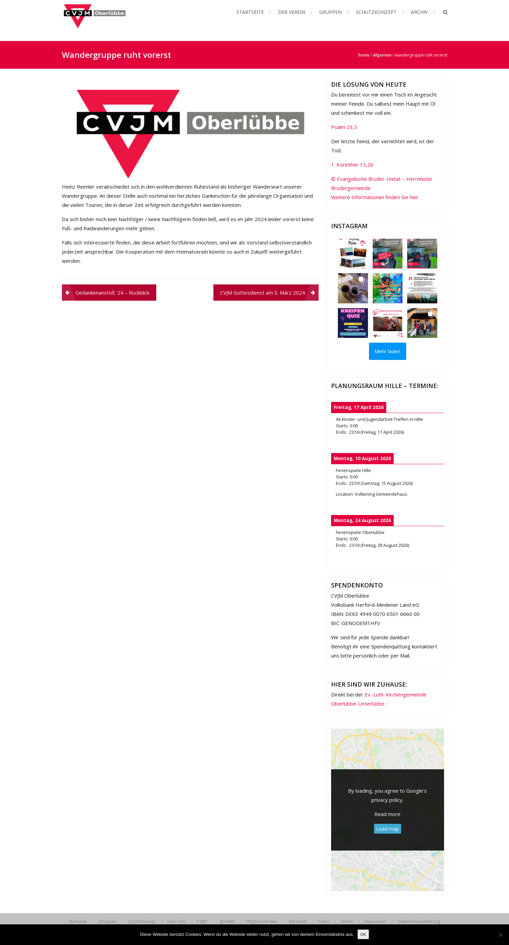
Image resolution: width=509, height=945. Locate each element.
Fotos (323, 922)
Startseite (250, 12)
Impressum (375, 922)
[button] (353, 254)
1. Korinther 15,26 (352, 164)
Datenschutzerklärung (419, 922)
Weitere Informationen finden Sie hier (374, 197)
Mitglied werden (261, 922)
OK (363, 934)
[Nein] (500, 934)
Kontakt (227, 922)
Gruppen (330, 12)
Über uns (176, 922)
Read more (387, 814)
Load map (387, 828)
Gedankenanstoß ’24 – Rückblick (112, 292)
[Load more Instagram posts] (387, 351)
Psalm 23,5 (344, 127)
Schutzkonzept (376, 12)
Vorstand (297, 922)
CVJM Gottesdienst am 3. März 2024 (262, 292)
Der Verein (291, 12)
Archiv (419, 12)
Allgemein (382, 55)
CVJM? (202, 922)
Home (363, 55)
